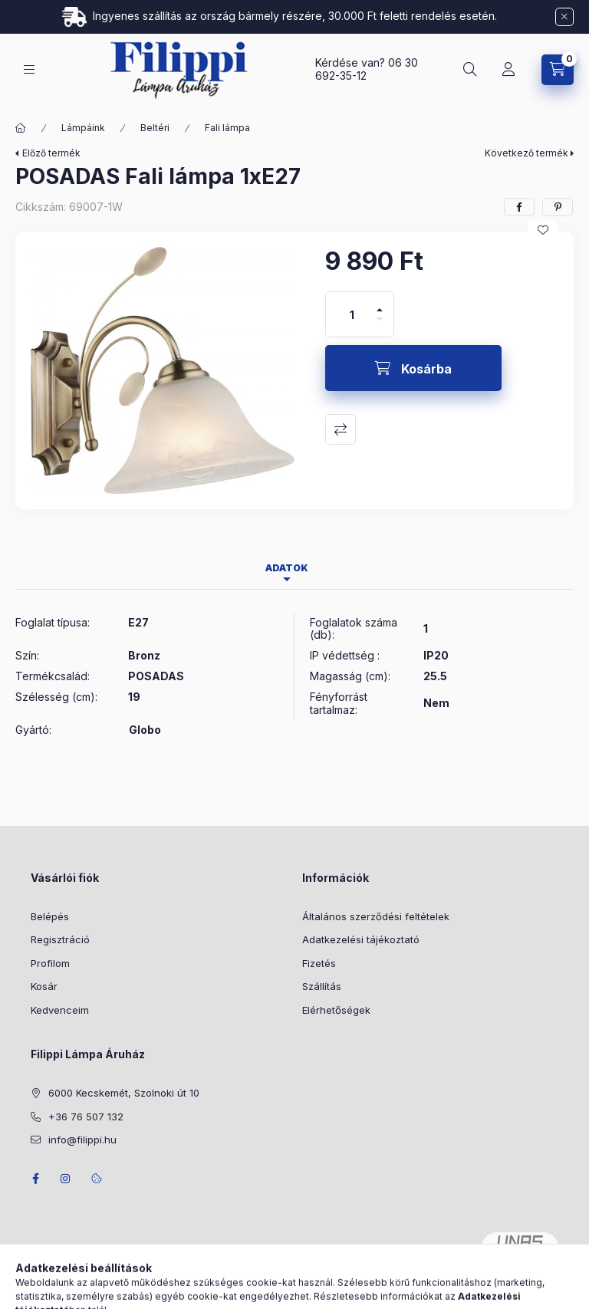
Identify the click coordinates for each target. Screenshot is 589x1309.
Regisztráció (60, 939)
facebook (35, 1178)
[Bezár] (564, 17)
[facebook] (519, 207)
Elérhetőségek (336, 1010)
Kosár (44, 986)
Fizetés (319, 963)
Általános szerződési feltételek (375, 916)
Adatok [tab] (286, 568)
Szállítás (321, 986)
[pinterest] (557, 207)
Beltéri (154, 127)
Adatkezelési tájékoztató (361, 939)
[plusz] (379, 303)
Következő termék (526, 153)
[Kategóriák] (29, 69)
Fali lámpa (227, 127)
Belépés (50, 916)
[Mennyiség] (352, 314)
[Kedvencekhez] (543, 230)
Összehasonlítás (340, 429)
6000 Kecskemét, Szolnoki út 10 (123, 1093)
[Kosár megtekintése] (557, 69)
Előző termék (51, 153)
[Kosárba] (413, 368)
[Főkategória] (20, 128)
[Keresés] (470, 69)
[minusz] (379, 325)
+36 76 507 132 (85, 1116)
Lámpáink (83, 127)
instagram (66, 1178)
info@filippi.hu (82, 1139)
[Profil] (508, 69)
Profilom (50, 963)
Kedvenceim (60, 1010)
